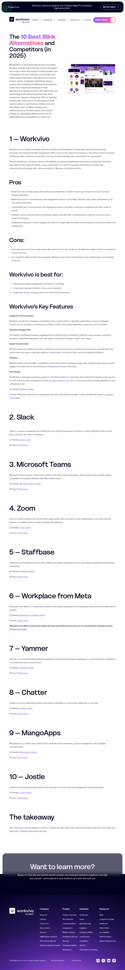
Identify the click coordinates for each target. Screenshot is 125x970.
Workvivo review (26, 389)
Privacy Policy (76, 961)
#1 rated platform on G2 (59, 380)
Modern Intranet (68, 932)
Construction (85, 937)
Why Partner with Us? (48, 941)
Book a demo (105, 20)
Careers (43, 919)
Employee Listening (70, 937)
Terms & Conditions (57, 961)
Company (63, 20)
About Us (43, 915)
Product (37, 20)
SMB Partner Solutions (48, 937)
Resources (76, 20)
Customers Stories (107, 919)
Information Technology (89, 950)
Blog (101, 915)
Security (65, 941)
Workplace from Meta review (32, 615)
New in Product (105, 937)
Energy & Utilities (86, 932)
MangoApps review (28, 752)
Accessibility (104, 932)
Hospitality (84, 941)
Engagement (67, 928)
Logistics (83, 928)
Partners (43, 932)
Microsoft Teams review (30, 484)
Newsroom (104, 924)
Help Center (104, 928)
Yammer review (26, 668)
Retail (82, 919)
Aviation (83, 945)
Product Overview (69, 915)
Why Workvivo (67, 919)
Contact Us (44, 924)
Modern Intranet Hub (108, 941)
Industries (50, 20)
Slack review (25, 440)
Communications (69, 924)
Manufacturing (85, 924)
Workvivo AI (66, 950)
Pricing (88, 20)
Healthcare (84, 915)
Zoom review (26, 527)
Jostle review (25, 792)
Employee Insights (69, 945)
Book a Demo (45, 928)
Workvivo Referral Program (50, 945)
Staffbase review (27, 571)
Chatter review (26, 708)
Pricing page (22, 445)
